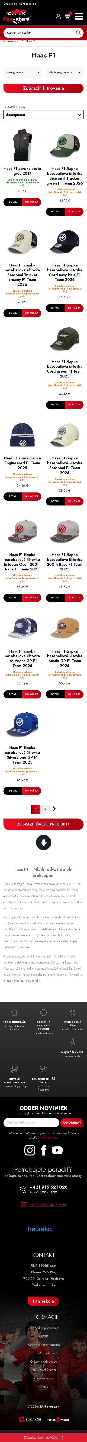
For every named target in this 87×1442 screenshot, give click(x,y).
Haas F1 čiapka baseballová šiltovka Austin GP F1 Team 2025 (64, 658)
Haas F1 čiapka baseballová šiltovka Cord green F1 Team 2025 (64, 369)
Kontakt (43, 1386)
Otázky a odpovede (43, 1361)
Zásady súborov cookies (43, 1344)
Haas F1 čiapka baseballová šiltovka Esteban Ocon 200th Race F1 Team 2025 (22, 562)
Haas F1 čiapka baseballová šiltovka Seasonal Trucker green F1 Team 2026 (64, 176)
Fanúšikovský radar (43, 1370)
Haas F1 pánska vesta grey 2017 (22, 171)
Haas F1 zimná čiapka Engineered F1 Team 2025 (22, 463)
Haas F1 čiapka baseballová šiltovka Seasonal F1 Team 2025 (64, 465)
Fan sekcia (43, 1301)
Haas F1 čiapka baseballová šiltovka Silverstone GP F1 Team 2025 (22, 755)
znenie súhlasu (48, 1137)
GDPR (43, 1336)
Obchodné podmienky (44, 1328)
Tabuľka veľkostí (43, 1353)
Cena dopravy (43, 1378)
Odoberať (72, 1122)
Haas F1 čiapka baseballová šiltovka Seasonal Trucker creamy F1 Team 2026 (22, 275)
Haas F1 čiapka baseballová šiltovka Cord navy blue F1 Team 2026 (64, 272)
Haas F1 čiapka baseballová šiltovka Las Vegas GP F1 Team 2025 (22, 658)
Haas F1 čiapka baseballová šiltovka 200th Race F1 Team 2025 (65, 562)
